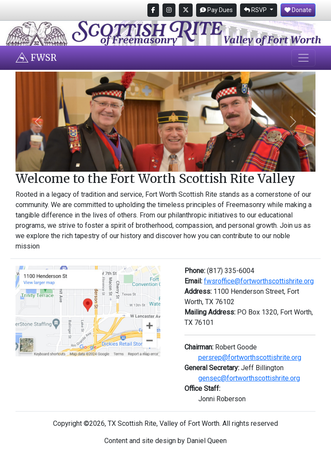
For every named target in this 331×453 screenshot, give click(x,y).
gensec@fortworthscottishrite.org (249, 378)
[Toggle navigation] (303, 57)
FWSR (36, 57)
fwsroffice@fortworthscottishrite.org (259, 281)
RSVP (256, 9)
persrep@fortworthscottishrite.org (249, 357)
